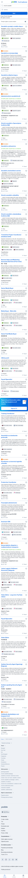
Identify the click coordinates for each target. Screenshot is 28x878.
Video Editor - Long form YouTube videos (11, 595)
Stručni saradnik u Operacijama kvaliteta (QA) (11, 124)
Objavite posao (5, 841)
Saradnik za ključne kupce (9, 75)
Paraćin (3, 766)
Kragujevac (3, 756)
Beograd (3, 748)
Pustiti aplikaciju (22, 2)
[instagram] (6, 859)
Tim (2, 821)
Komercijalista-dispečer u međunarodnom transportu (9, 546)
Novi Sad (3, 750)
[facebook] (2, 859)
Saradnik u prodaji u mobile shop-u (12, 26)
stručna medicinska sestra (7, 785)
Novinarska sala (5, 826)
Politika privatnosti (5, 869)
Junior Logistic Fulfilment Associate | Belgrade (9, 569)
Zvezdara (3, 758)
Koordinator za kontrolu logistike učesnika (11, 462)
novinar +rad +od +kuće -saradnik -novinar (11, 777)
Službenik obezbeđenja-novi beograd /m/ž (10, 715)
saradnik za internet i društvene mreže (10, 775)
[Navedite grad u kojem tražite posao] (14, 9)
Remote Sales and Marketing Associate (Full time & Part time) (11, 260)
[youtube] (16, 859)
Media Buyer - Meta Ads (8, 311)
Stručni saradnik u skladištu (10, 195)
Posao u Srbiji (4, 833)
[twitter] (9, 859)
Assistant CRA (5, 521)
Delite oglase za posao (6, 839)
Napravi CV (14, 408)
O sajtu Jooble (4, 819)
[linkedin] (12, 859)
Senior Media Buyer (7, 288)
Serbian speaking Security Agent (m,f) (11, 686)
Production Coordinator (8, 482)
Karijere (3, 828)
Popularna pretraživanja (7, 847)
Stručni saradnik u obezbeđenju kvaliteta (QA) (11, 215)
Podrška (3, 830)
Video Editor (5, 637)
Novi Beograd (4, 754)
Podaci (3, 824)
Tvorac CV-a (4, 854)
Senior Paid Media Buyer (9, 334)
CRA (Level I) (5, 358)
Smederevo (3, 762)
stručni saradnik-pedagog (7, 773)
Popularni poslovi (5, 795)
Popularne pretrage (7, 743)
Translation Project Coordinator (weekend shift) (11, 235)
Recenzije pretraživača (6, 852)
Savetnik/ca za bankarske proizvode (9, 436)
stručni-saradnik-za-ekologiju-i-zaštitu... (10, 779)
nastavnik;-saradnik (5, 787)
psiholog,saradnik (5, 771)
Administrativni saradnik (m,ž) (10, 96)
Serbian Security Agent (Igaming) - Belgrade (12, 665)
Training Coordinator (7, 413)
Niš (2, 752)
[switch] (26, 21)
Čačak (2, 760)
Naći (14, 13)
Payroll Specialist (6, 379)
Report (24, 46)
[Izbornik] (2, 2)
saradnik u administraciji (6, 789)
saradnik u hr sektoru (6, 781)
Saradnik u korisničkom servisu (11, 170)
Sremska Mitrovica (5, 764)
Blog (2, 850)
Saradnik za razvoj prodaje (9, 53)
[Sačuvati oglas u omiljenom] (26, 26)
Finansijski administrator (9, 503)
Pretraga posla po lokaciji (6, 797)
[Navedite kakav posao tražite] (14, 5)
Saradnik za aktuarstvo (8, 146)
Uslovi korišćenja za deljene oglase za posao (12, 866)
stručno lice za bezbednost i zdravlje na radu (11, 783)
